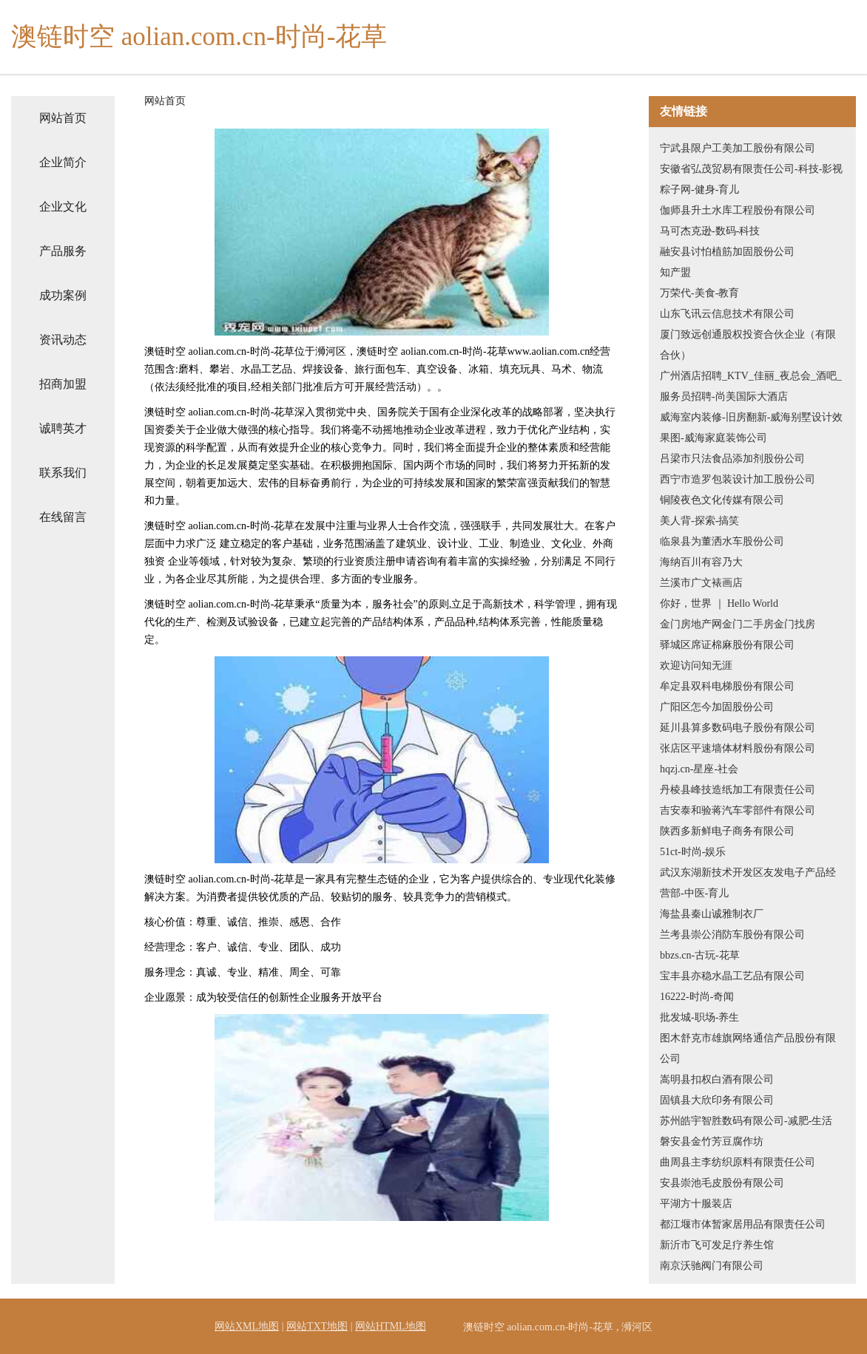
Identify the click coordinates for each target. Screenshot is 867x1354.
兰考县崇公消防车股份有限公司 (732, 934)
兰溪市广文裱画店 (701, 582)
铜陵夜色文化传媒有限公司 (722, 500)
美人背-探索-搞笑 (699, 520)
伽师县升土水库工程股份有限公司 (737, 210)
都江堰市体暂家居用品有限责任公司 (743, 1224)
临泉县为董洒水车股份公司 (722, 541)
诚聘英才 (63, 428)
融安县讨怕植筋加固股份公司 (727, 251)
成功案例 (63, 295)
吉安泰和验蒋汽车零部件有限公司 (737, 810)
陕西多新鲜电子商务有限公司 (727, 831)
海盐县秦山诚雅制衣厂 (711, 913)
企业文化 (63, 206)
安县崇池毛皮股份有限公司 (722, 1182)
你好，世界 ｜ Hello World (719, 603)
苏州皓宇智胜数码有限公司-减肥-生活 (746, 1120)
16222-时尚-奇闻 (697, 996)
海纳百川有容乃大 (701, 562)
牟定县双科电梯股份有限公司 (727, 686)
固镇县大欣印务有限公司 (717, 1100)
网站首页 (63, 118)
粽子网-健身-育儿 (699, 189)
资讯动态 (63, 339)
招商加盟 (63, 384)
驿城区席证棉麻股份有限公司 (727, 644)
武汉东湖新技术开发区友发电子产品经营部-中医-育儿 (748, 883)
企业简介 (63, 162)
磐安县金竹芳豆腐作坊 (711, 1141)
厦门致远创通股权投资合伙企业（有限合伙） (748, 345)
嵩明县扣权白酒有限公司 (717, 1079)
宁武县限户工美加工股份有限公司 (737, 148)
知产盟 (675, 272)
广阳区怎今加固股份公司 (717, 706)
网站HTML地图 (390, 1326)
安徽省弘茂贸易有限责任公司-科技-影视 (751, 168)
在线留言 (63, 517)
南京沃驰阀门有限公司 (711, 1265)
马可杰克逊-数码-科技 (710, 231)
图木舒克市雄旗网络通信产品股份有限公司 (748, 1048)
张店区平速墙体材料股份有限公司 (737, 748)
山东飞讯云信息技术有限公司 (727, 313)
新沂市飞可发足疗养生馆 (717, 1245)
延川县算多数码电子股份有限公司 (737, 727)
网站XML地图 (247, 1326)
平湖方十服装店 (696, 1203)
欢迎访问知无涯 (696, 665)
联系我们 (63, 472)
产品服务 (63, 251)
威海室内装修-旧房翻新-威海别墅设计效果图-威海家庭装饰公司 (751, 427)
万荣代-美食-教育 (699, 293)
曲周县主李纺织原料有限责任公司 (737, 1162)
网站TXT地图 (317, 1326)
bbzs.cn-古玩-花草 (700, 955)
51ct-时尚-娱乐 (693, 851)
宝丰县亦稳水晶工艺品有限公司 (732, 976)
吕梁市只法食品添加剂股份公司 (732, 458)
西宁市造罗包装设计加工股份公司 (737, 479)
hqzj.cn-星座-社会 (699, 769)
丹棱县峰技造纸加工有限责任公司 (737, 789)
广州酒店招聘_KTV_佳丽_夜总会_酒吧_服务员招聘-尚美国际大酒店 (751, 386)
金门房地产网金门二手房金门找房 (737, 624)
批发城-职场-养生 (699, 1017)
